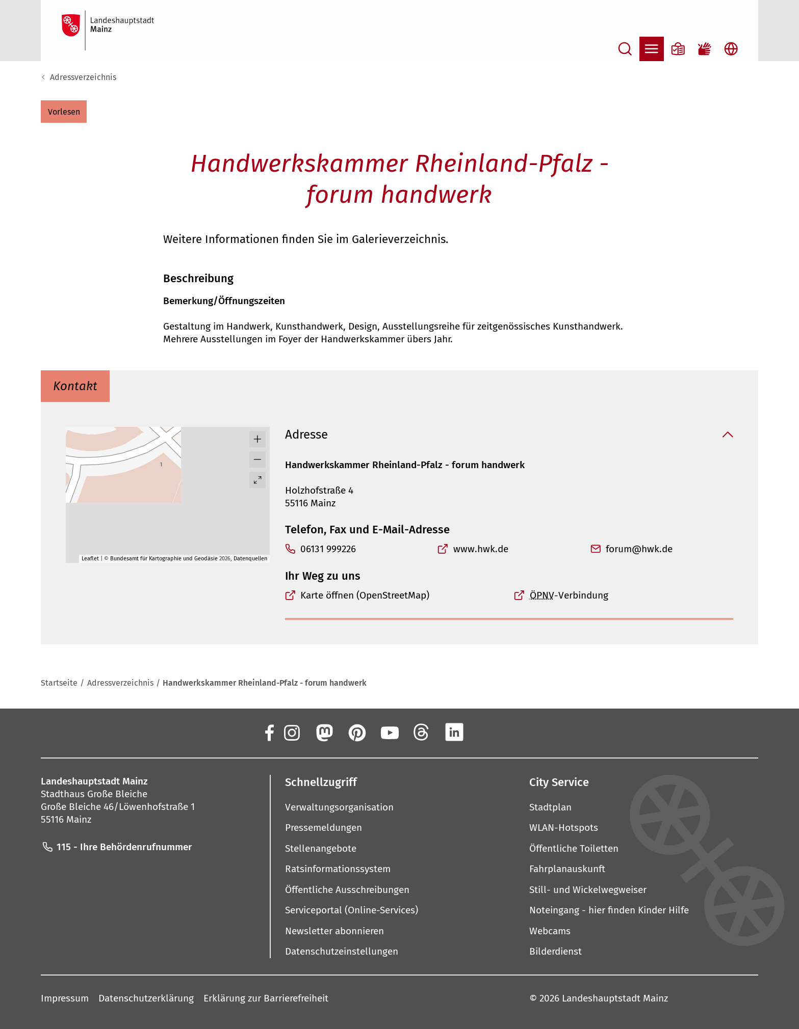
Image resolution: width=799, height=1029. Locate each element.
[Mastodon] (324, 732)
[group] (168, 495)
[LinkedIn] (454, 732)
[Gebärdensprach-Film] (704, 49)
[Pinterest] (356, 732)
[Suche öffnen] (625, 49)
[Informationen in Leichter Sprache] (678, 49)
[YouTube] (389, 732)
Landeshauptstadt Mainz (615, 998)
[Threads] (421, 732)
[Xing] (487, 732)
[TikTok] (519, 732)
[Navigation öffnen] (651, 49)
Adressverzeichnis (83, 77)
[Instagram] (291, 732)
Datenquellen (250, 558)
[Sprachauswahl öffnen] (731, 49)
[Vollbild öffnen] (257, 480)
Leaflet (90, 558)
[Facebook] (269, 732)
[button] (64, 111)
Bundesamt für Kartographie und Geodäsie (164, 558)
